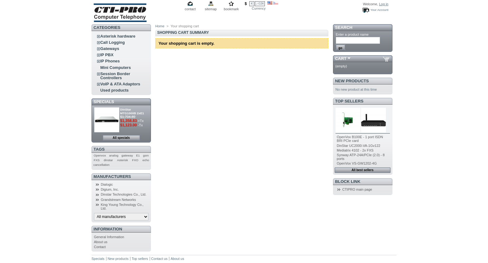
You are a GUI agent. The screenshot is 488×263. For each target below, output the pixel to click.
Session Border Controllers (115, 75)
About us (100, 242)
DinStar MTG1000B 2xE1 (132, 111)
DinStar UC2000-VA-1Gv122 (358, 145)
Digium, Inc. (110, 189)
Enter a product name (352, 34)
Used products (114, 90)
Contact (100, 247)
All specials (121, 137)
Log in (383, 4)
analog (114, 155)
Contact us (159, 259)
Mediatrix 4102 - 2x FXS (355, 150)
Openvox (100, 155)
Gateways (109, 48)
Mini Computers (115, 67)
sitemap (211, 9)
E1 (138, 155)
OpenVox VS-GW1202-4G (357, 163)
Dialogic (107, 184)
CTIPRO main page (357, 189)
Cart (341, 58)
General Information (109, 237)
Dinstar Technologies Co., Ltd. (124, 194)
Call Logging (112, 42)
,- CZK (260, 3)
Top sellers (349, 101)
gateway (127, 155)
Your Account (379, 9)
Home (159, 26)
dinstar (108, 160)
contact (190, 9)
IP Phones (110, 61)
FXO (135, 160)
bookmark (231, 9)
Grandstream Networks (118, 200)
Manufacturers (112, 176)
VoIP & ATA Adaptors (120, 84)
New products (352, 81)
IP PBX (106, 54)
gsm (146, 155)
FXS (97, 160)
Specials (104, 101)
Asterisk (122, 160)
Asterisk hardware (117, 36)
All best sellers (362, 170)
